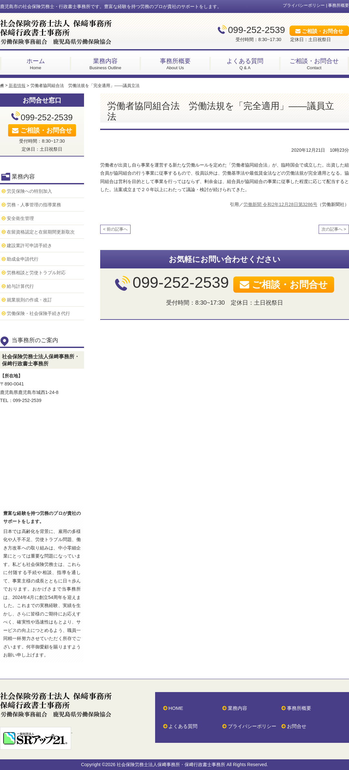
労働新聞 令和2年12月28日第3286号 (280, 204)
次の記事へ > (334, 229)
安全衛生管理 (20, 218)
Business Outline (105, 63)
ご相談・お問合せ (322, 31)
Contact (314, 63)
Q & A (245, 63)
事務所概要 (338, 5)
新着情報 (17, 85)
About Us (175, 63)
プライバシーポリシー (304, 5)
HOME (175, 708)
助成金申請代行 (22, 259)
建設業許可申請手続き (29, 245)
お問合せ (296, 726)
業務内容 (237, 708)
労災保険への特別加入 (29, 191)
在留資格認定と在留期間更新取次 (41, 231)
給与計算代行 (20, 286)
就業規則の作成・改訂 (29, 299)
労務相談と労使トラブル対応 (36, 272)
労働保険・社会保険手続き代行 (38, 313)
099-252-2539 (256, 30)
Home (35, 63)
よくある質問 (182, 726)
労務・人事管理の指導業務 (34, 204)
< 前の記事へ (115, 229)
